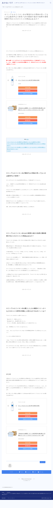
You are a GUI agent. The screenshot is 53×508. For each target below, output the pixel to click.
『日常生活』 (14, 12)
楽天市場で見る (35, 87)
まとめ (9, 144)
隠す (27, 133)
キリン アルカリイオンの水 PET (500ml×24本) (29, 80)
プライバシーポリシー (11, 494)
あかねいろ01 (7, 3)
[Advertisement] (26, 40)
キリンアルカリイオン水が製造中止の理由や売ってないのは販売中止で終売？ (24, 136)
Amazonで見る (23, 87)
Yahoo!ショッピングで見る (23, 90)
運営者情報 (3, 494)
